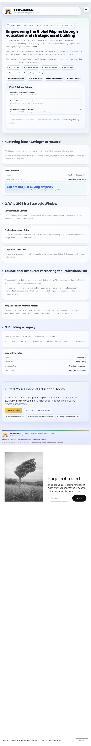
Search (79, 498)
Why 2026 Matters (35, 79)
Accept (81, 740)
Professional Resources (54, 79)
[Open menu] (86, 9)
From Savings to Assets (16, 79)
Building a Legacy (73, 79)
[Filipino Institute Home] (41, 11)
